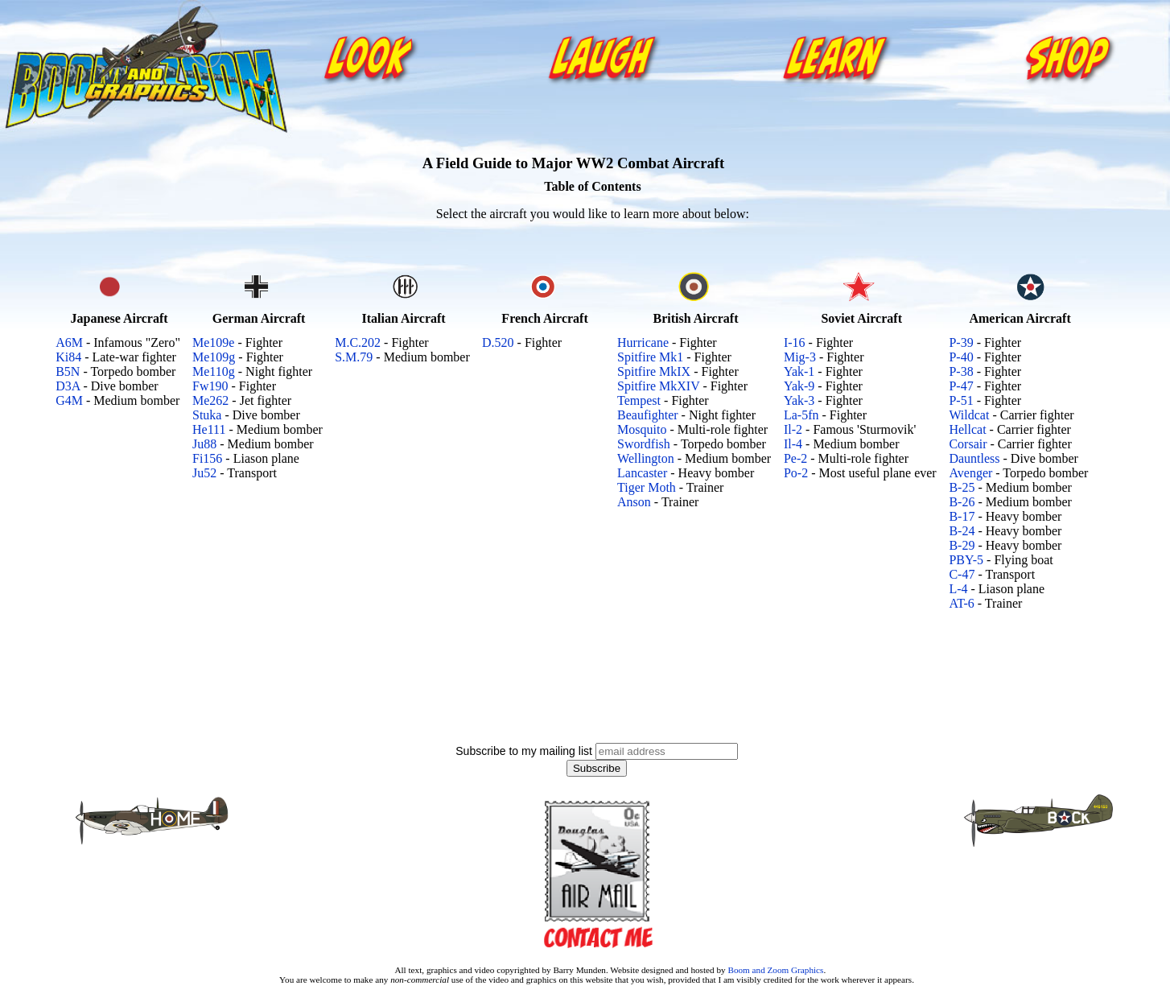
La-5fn (801, 415)
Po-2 (796, 473)
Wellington (645, 458)
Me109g (213, 357)
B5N (68, 371)
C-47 (961, 574)
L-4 (958, 589)
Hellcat (967, 429)
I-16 (794, 342)
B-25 (961, 487)
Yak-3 (799, 400)
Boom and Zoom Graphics (775, 970)
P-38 (961, 371)
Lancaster (642, 473)
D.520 (498, 342)
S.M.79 (354, 357)
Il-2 (793, 429)
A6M (69, 342)
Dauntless (974, 458)
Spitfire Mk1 (650, 357)
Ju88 (204, 444)
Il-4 (793, 444)
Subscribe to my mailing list (523, 751)
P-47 (961, 386)
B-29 (961, 545)
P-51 (961, 400)
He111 (208, 429)
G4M (69, 400)
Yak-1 (799, 371)
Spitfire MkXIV (658, 386)
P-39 (961, 342)
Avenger (970, 473)
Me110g (213, 371)
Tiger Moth (646, 487)
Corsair (968, 444)
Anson (634, 502)
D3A (68, 386)
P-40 (961, 357)
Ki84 (68, 357)
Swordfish (643, 444)
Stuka (206, 415)
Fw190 (210, 386)
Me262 (210, 400)
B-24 (961, 531)
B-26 (961, 502)
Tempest (639, 400)
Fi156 (207, 458)
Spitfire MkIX (653, 371)
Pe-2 (795, 458)
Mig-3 (800, 357)
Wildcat (969, 415)
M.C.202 (358, 342)
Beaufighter (647, 415)
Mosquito (641, 429)
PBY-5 (966, 560)
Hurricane (643, 342)
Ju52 (204, 473)
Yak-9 (799, 386)
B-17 (961, 516)
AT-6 (961, 603)
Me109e (213, 342)
